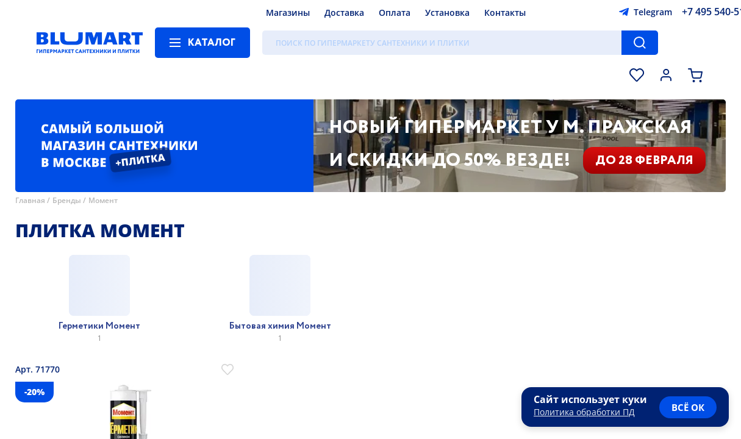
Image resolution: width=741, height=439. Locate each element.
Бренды (66, 200)
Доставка (344, 12)
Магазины (288, 12)
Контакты (505, 12)
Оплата (394, 12)
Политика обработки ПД (584, 412)
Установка (447, 12)
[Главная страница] (90, 42)
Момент (103, 200)
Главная (30, 200)
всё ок (687, 407)
